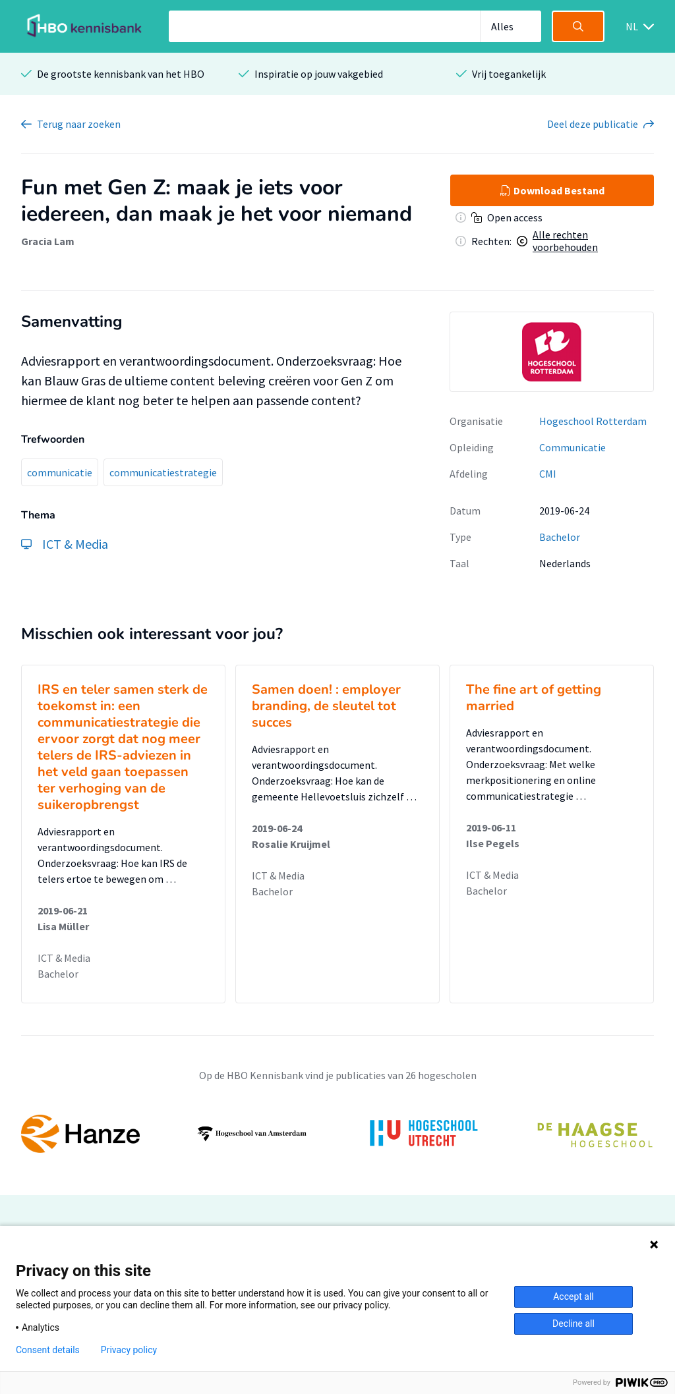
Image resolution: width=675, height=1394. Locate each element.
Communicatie (572, 447)
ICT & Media (64, 957)
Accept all (573, 1296)
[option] (551, 351)
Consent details (48, 1350)
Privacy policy (129, 1350)
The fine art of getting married (533, 698)
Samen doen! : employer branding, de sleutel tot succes (326, 706)
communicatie (59, 472)
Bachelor (559, 537)
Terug (79, 124)
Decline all (573, 1323)
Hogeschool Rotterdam (593, 421)
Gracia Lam (47, 241)
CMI (547, 474)
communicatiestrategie (163, 472)
